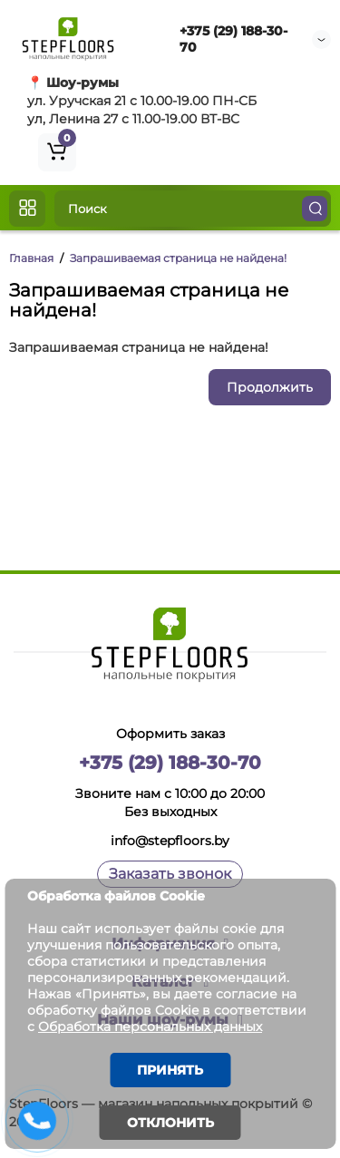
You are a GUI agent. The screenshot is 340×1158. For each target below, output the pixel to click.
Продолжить (270, 387)
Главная (31, 258)
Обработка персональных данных (150, 1026)
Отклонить (170, 1122)
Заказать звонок (170, 873)
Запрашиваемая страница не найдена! (178, 258)
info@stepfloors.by (170, 840)
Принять (170, 1070)
